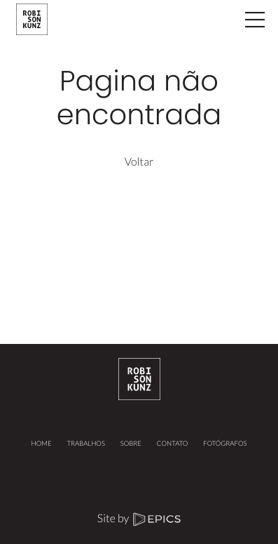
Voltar (139, 161)
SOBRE (130, 444)
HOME (42, 444)
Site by (139, 518)
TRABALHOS (85, 444)
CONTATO (172, 444)
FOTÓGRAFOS (224, 444)
